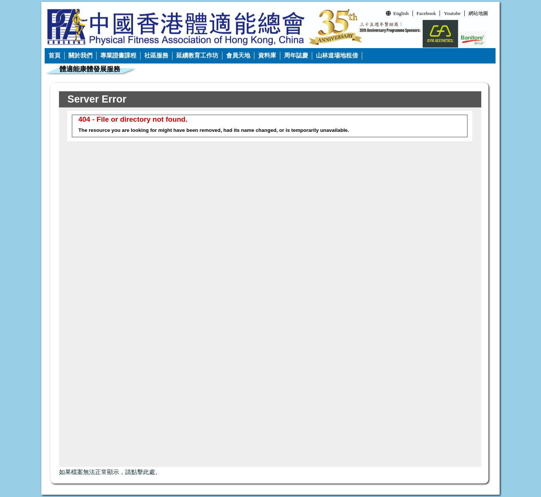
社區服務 (156, 55)
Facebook (426, 13)
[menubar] (203, 55)
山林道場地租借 (337, 55)
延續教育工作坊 (197, 55)
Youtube (452, 13)
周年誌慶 (296, 55)
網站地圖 (478, 13)
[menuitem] (55, 56)
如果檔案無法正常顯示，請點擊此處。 (110, 472)
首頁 (54, 55)
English (397, 13)
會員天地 (238, 55)
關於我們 (80, 55)
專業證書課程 (118, 55)
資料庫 (267, 55)
